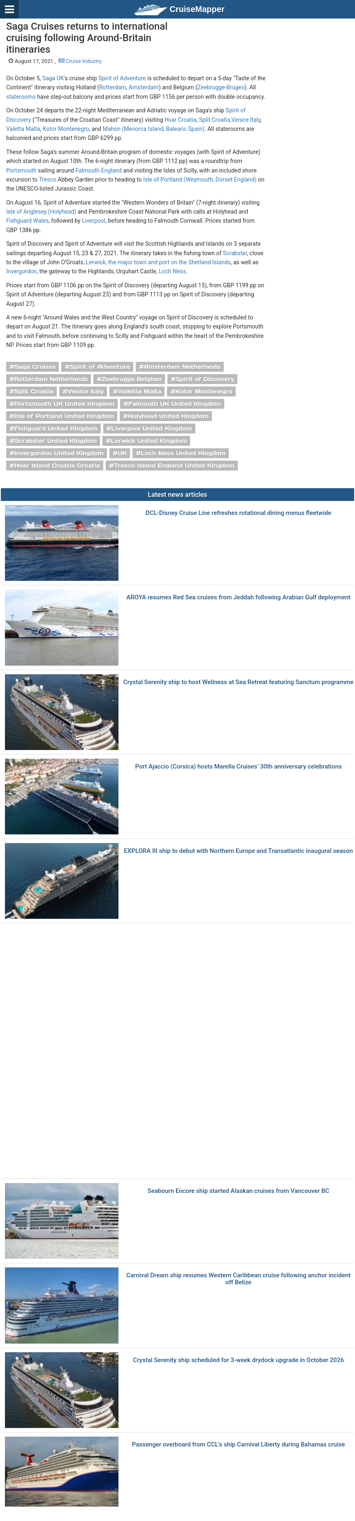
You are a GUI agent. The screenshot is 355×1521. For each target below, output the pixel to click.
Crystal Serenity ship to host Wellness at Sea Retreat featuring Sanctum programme (238, 682)
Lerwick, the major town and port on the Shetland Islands (158, 262)
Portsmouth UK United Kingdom (64, 404)
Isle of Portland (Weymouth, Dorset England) (199, 179)
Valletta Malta (139, 391)
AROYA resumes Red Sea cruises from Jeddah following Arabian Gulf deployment (238, 597)
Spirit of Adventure (122, 78)
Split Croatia (34, 391)
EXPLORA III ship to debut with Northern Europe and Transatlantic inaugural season (238, 851)
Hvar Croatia (180, 119)
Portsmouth (21, 170)
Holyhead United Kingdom (168, 416)
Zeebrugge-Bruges (220, 87)
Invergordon (21, 271)
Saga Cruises (35, 366)
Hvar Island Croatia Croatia (57, 465)
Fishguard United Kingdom (55, 428)
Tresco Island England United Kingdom (174, 465)
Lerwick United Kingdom (149, 441)
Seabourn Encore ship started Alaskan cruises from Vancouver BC (238, 1191)
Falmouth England (99, 170)
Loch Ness (172, 271)
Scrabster (235, 253)
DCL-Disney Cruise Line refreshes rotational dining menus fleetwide (238, 513)
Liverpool (93, 220)
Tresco (47, 179)
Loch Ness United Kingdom (183, 453)
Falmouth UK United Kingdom (174, 404)
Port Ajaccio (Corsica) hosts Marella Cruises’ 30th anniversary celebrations (238, 766)
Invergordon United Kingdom (59, 453)
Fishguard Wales (27, 220)
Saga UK (53, 78)
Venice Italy (245, 119)
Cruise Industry (80, 61)
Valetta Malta (23, 129)
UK (122, 453)
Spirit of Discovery (205, 379)
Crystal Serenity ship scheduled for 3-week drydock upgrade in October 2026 (238, 1360)
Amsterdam (144, 87)
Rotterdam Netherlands (51, 379)
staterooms (21, 96)
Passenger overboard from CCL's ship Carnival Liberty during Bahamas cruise (238, 1444)
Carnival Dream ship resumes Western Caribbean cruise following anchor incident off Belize (238, 1279)
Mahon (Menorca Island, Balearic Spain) (153, 129)
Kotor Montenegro (66, 129)
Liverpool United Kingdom (151, 428)
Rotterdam (112, 87)
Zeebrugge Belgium (132, 379)
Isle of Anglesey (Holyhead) (41, 211)
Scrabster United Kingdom (55, 441)
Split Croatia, (215, 119)
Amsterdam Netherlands (182, 366)
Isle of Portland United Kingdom (64, 416)
